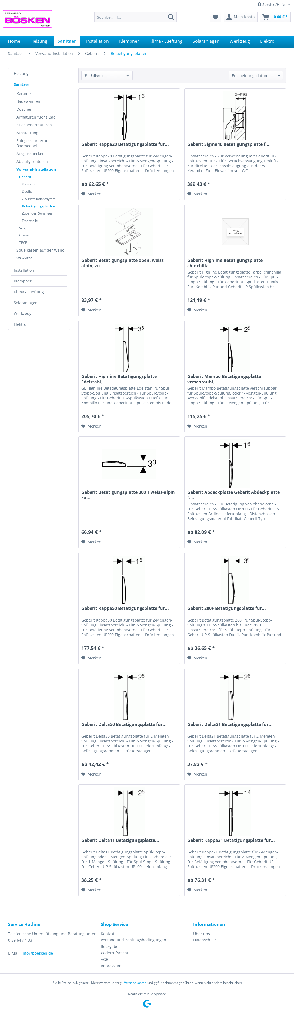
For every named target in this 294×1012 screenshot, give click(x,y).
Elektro (20, 324)
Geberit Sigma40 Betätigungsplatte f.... (229, 144)
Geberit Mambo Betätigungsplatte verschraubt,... (224, 379)
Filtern (93, 75)
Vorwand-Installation (36, 169)
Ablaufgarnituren (32, 161)
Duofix (27, 191)
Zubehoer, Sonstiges (37, 213)
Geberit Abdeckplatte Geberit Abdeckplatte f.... (233, 494)
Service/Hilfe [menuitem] (272, 4)
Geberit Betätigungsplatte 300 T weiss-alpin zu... (128, 494)
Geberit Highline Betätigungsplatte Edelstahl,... (119, 379)
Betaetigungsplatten (38, 206)
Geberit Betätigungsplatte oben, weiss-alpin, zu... (123, 263)
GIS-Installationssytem (38, 198)
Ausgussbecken (30, 153)
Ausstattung (27, 132)
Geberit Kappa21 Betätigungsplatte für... (231, 840)
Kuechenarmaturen (34, 124)
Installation (24, 270)
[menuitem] (135, 17)
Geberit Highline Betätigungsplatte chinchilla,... (225, 263)
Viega (23, 228)
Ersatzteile (30, 220)
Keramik (23, 93)
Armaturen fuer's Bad (36, 117)
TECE (23, 242)
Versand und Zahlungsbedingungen (133, 939)
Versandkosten (135, 982)
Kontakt (108, 933)
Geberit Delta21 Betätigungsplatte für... (230, 724)
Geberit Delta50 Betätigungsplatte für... (124, 724)
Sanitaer (21, 84)
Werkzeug (23, 313)
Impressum (111, 965)
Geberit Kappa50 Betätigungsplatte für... (125, 608)
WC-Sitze (24, 258)
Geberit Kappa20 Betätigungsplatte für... (125, 144)
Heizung (21, 73)
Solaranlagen (26, 302)
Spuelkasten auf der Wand (40, 250)
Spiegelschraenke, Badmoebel (32, 143)
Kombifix (28, 184)
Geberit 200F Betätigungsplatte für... (226, 608)
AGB (104, 959)
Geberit (25, 177)
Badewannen (28, 101)
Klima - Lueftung (29, 291)
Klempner (23, 281)
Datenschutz (204, 939)
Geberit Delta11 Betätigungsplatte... (120, 840)
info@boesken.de (37, 953)
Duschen (24, 109)
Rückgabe (109, 946)
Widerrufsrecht (114, 952)
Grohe (24, 235)
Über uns (201, 933)
